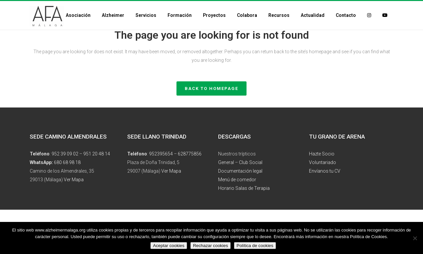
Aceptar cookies (168, 245)
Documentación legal (240, 171)
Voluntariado (322, 162)
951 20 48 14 (96, 153)
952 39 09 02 (65, 153)
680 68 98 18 (67, 162)
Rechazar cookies (210, 245)
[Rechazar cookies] (414, 238)
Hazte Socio (321, 153)
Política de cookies (255, 245)
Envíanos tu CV (324, 171)
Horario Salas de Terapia (244, 188)
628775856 (190, 153)
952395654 (161, 153)
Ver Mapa (74, 179)
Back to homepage (211, 88)
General (226, 162)
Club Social (250, 162)
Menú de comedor (237, 179)
